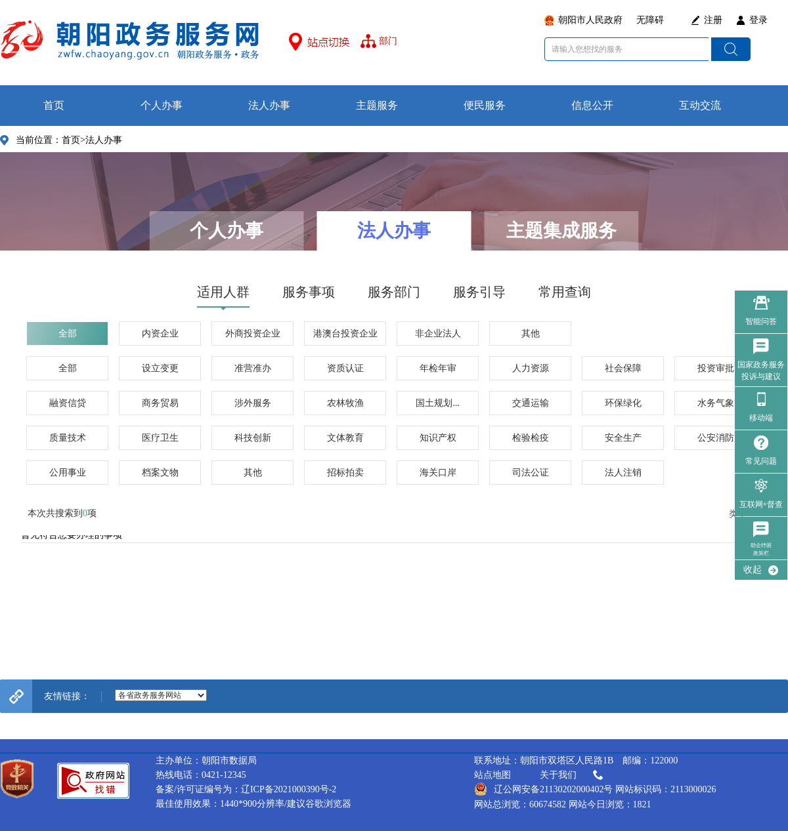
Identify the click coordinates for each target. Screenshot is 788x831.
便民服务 (485, 105)
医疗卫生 (160, 438)
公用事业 (67, 472)
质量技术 (67, 438)
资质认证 (345, 368)
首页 (53, 105)
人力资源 (530, 368)
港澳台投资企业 (345, 333)
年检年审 (438, 368)
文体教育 (345, 438)
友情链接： (67, 696)
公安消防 (715, 438)
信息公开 (592, 105)
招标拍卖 (345, 472)
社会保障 (623, 368)
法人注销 (623, 472)
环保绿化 (623, 403)
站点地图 (492, 775)
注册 (713, 20)
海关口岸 (438, 472)
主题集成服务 (561, 230)
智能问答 (761, 321)
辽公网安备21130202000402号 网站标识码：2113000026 (595, 789)
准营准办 (252, 368)
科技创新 (252, 438)
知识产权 (438, 438)
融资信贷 (67, 403)
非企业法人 (438, 333)
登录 (758, 20)
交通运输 (530, 403)
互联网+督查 (761, 504)
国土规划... (438, 403)
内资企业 (160, 333)
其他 (530, 333)
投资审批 (715, 368)
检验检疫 (530, 438)
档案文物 (160, 472)
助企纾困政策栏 (761, 549)
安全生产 (623, 438)
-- (161, 695)
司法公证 (530, 472)
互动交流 (700, 105)
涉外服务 (252, 403)
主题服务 (377, 105)
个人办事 (162, 105)
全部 (67, 333)
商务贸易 (160, 403)
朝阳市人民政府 (590, 20)
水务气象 (715, 403)
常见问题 (761, 461)
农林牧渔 (345, 403)
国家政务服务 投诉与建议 (761, 370)
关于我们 (572, 775)
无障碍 (650, 20)
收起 (752, 570)
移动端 (761, 417)
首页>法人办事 (92, 140)
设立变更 (160, 368)
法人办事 (269, 105)
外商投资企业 (252, 333)
